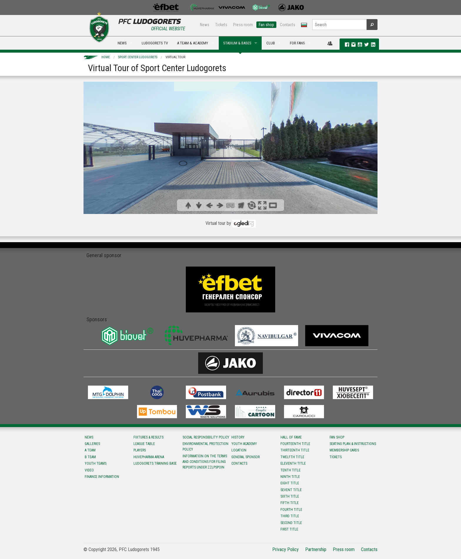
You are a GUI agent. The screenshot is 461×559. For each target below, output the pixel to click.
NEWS (122, 43)
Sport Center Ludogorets (137, 57)
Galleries (92, 444)
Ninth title (290, 477)
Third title (289, 516)
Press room (243, 24)
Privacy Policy (285, 549)
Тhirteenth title (294, 450)
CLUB (270, 43)
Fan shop (266, 24)
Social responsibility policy (206, 437)
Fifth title (289, 503)
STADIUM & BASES (237, 43)
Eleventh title (293, 463)
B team (90, 457)
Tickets (221, 24)
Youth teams (95, 463)
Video (89, 470)
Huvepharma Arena (148, 457)
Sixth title (289, 496)
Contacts (287, 24)
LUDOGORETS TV (155, 43)
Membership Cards (344, 450)
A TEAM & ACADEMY (192, 43)
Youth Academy (244, 444)
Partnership (315, 549)
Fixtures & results (148, 437)
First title (289, 529)
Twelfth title (292, 457)
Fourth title (291, 510)
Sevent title (291, 490)
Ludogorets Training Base (155, 463)
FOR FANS (297, 43)
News (204, 24)
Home (105, 57)
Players (139, 450)
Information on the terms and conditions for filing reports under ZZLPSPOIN (205, 461)
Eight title (289, 483)
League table (144, 444)
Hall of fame (291, 437)
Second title (291, 523)
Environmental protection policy (205, 446)
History (238, 437)
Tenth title (290, 470)
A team (90, 450)
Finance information (102, 477)
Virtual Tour (175, 57)
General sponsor (245, 457)
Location (238, 450)
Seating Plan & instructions (353, 444)
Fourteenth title (295, 444)
